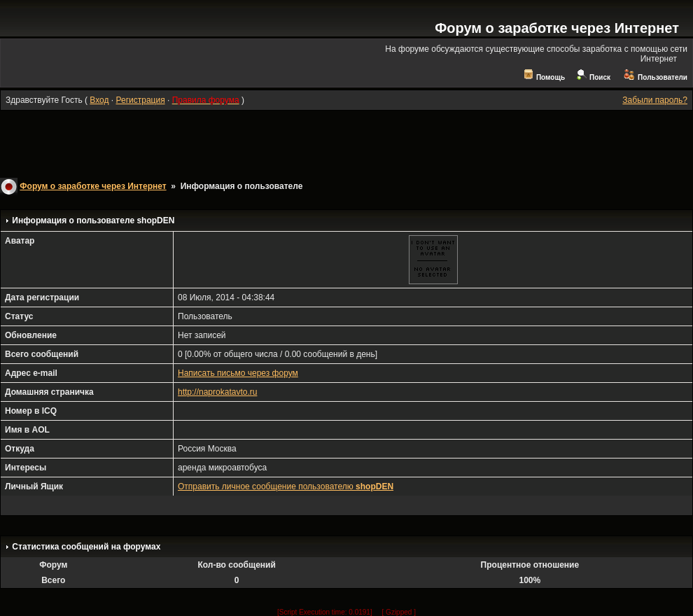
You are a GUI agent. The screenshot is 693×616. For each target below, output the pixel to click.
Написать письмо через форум (238, 373)
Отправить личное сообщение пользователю (285, 486)
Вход (99, 100)
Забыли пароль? (654, 100)
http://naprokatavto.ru (217, 392)
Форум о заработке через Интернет (557, 28)
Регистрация (139, 100)
